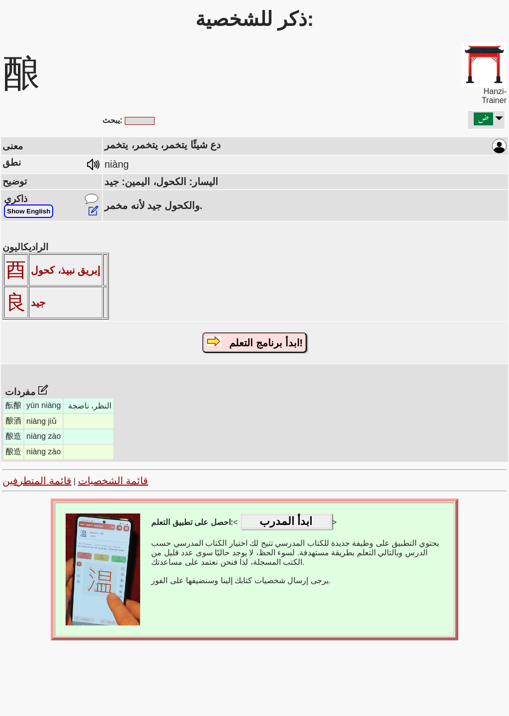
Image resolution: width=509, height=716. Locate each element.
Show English (28, 211)
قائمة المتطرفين (37, 480)
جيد (38, 302)
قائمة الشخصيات (113, 480)
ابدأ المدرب (285, 521)
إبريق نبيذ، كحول (65, 270)
